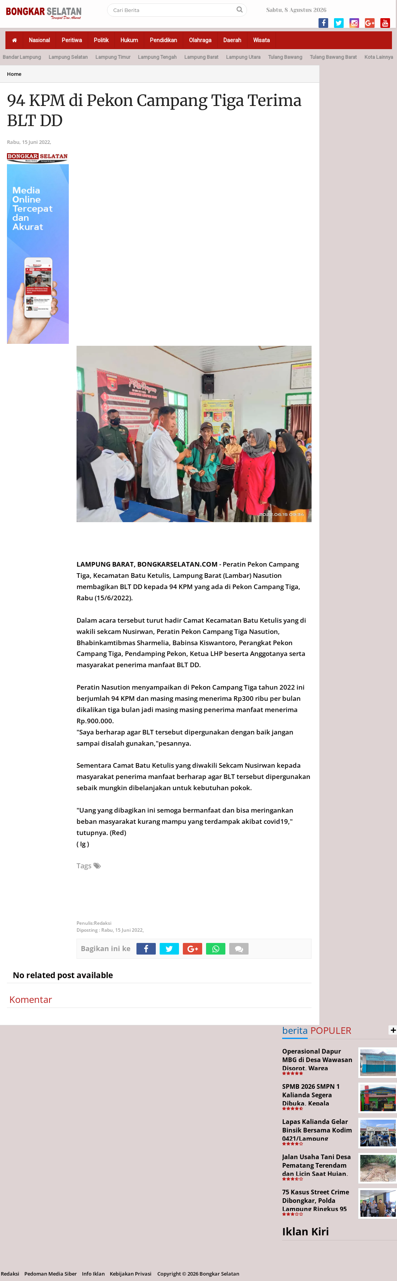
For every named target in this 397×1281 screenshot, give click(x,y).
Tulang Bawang (285, 57)
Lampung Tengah (157, 57)
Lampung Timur (112, 57)
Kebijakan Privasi (131, 1273)
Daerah (232, 40)
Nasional (39, 40)
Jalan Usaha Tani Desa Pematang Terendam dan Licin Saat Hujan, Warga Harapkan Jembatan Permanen (316, 1173)
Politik (101, 40)
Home (14, 73)
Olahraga (200, 40)
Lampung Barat (201, 57)
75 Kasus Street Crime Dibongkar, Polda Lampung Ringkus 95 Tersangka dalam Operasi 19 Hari (315, 1209)
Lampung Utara (243, 57)
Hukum (129, 40)
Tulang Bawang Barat (333, 57)
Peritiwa (72, 40)
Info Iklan (93, 1273)
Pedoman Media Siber (50, 1273)
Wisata (261, 40)
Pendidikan (163, 40)
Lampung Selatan (68, 57)
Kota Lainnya (379, 57)
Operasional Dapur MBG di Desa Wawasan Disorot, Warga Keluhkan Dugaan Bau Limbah (317, 1068)
